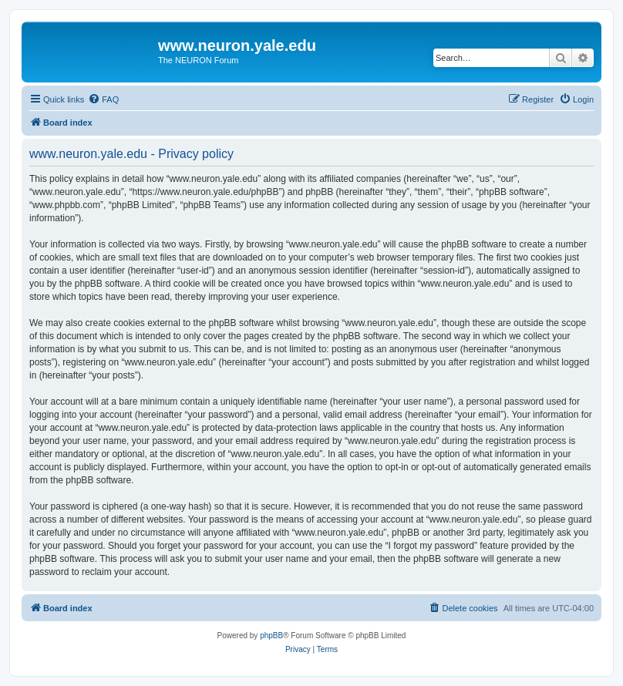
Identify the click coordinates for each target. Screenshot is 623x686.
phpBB (271, 635)
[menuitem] (103, 99)
